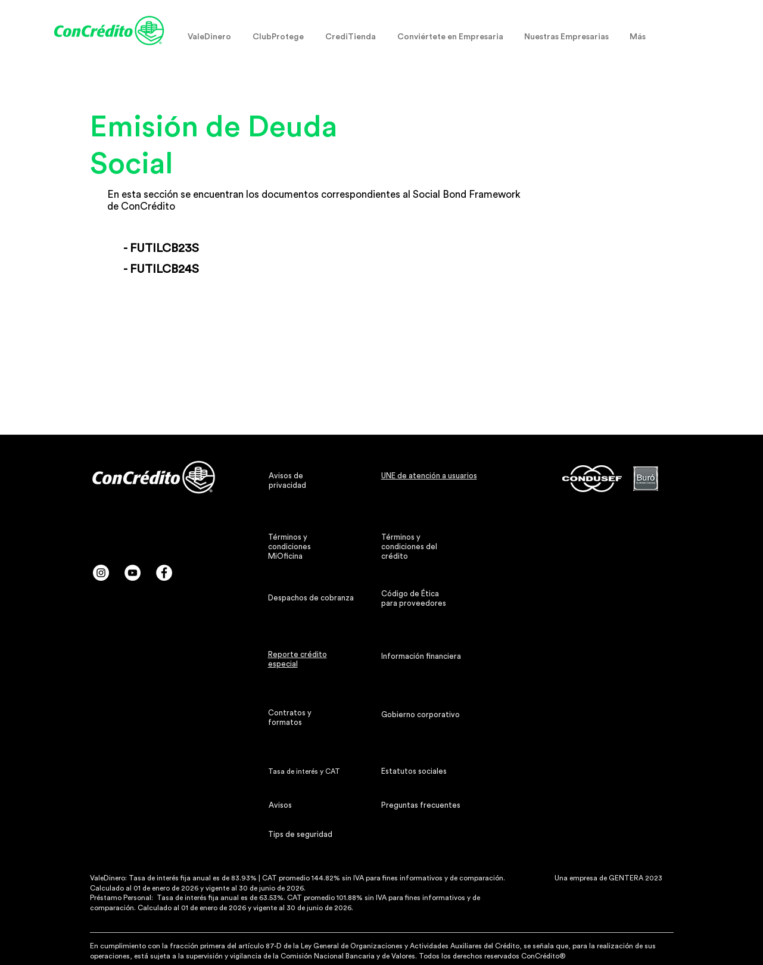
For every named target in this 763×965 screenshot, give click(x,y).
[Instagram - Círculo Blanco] (101, 573)
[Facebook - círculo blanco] (164, 573)
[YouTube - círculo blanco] (132, 573)
